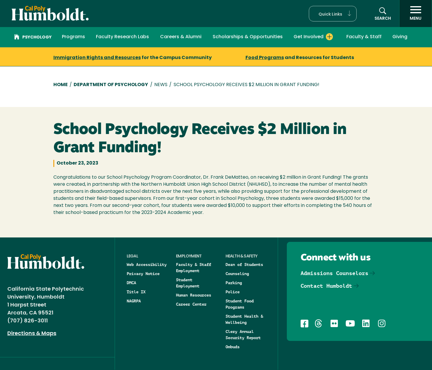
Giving (399, 37)
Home (60, 85)
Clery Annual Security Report (243, 334)
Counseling (237, 273)
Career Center (191, 304)
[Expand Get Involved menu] (329, 36)
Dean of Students (244, 264)
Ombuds (233, 346)
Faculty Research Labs (122, 37)
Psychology (33, 37)
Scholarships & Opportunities (248, 37)
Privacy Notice (143, 273)
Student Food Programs (240, 304)
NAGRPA (134, 301)
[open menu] (415, 13)
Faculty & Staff (364, 37)
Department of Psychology (111, 85)
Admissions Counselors (334, 273)
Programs (73, 37)
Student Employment (187, 282)
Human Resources (193, 295)
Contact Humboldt (326, 286)
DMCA (131, 282)
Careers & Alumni (180, 37)
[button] (333, 13)
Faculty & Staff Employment (193, 267)
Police (233, 291)
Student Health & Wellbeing (244, 319)
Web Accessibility (147, 264)
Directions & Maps (31, 333)
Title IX (136, 291)
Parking (234, 282)
